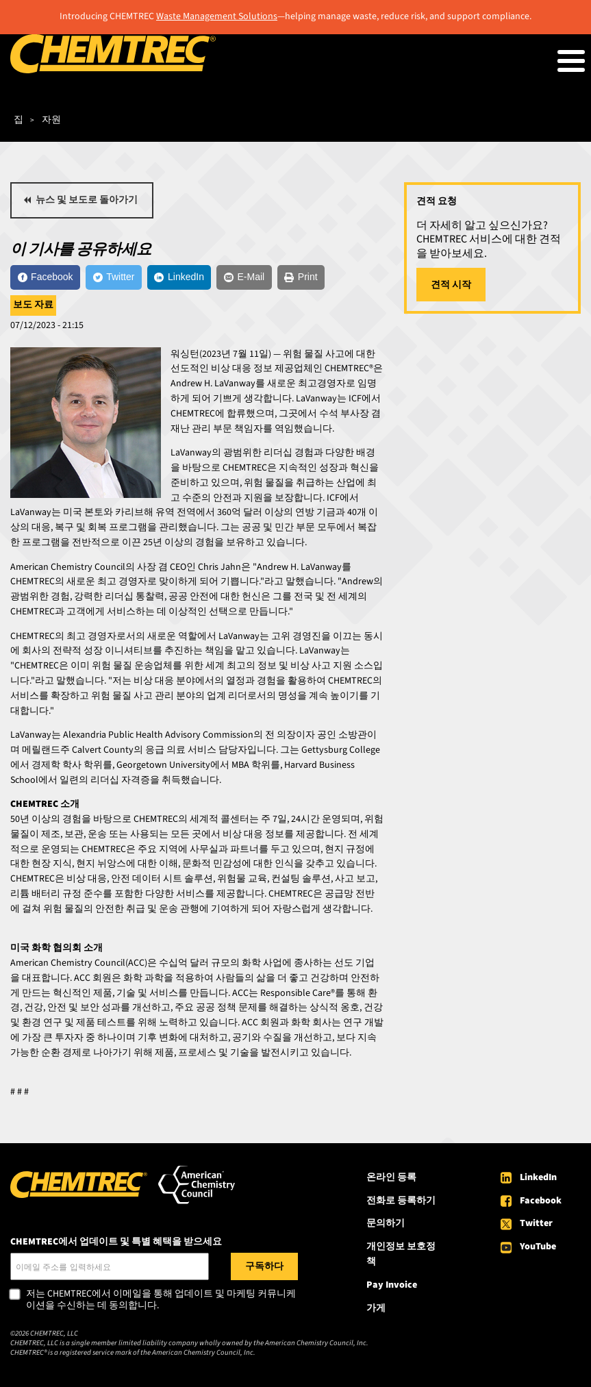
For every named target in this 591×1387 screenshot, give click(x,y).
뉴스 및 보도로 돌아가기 (87, 200)
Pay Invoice (391, 1285)
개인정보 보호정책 (401, 1254)
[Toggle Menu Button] (571, 61)
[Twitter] (114, 277)
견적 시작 (451, 285)
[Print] (301, 277)
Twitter (536, 1223)
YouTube (538, 1246)
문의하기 (385, 1223)
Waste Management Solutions (216, 16)
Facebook (541, 1201)
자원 (51, 120)
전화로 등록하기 (401, 1201)
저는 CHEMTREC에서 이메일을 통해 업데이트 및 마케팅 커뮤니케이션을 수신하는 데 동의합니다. (161, 1300)
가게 (376, 1308)
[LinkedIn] (179, 277)
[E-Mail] (243, 277)
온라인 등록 (391, 1177)
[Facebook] (45, 277)
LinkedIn (538, 1177)
